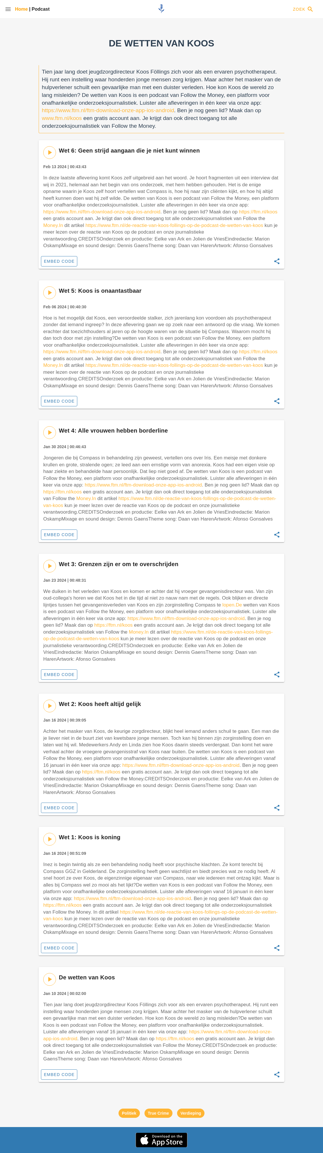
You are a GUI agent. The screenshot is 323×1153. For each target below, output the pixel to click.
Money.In (53, 225)
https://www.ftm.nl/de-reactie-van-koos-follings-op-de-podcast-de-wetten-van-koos (174, 225)
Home (22, 9)
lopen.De (232, 605)
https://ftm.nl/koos (258, 212)
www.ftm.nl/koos (62, 118)
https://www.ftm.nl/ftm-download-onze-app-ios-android (108, 110)
